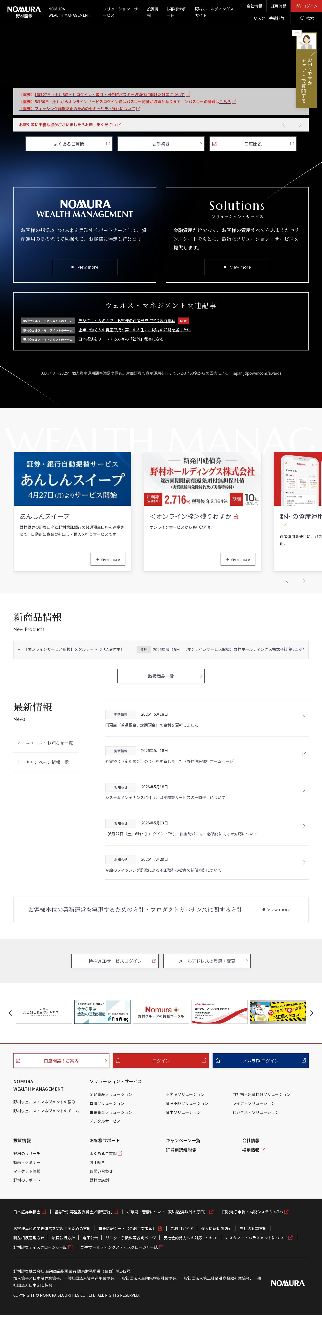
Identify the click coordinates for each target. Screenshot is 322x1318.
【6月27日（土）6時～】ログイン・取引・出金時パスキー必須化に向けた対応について (181, 856)
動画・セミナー (26, 1185)
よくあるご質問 (103, 1176)
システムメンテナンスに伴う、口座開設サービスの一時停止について (165, 820)
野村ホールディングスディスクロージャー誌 (119, 1269)
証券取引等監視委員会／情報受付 (83, 1234)
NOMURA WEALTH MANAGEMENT (38, 1107)
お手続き (97, 1185)
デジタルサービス (105, 1143)
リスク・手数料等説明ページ (131, 1260)
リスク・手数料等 (268, 18)
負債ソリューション (107, 1126)
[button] (283, 124)
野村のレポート (26, 1202)
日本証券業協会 (26, 1234)
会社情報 (254, 6)
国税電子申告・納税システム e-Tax (252, 1234)
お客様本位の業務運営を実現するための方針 (52, 1251)
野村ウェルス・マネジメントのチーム (46, 1133)
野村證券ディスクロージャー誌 (40, 1269)
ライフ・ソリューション (253, 1126)
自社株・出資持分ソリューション (261, 1117)
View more (87, 267)
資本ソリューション (183, 1134)
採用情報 (278, 6)
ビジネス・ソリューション (255, 1134)
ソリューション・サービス (116, 1104)
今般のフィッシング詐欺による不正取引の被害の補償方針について (163, 892)
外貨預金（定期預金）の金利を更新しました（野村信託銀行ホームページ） (171, 784)
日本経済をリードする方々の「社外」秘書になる (121, 339)
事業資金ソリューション (111, 1134)
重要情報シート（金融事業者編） (127, 1251)
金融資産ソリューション (111, 1117)
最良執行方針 (63, 1260)
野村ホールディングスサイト (214, 12)
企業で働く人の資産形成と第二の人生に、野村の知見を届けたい (134, 330)
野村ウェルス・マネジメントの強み (44, 1124)
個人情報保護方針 (216, 1251)
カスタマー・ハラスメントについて (256, 1260)
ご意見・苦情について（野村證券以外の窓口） (167, 1234)
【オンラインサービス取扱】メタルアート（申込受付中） (75, 672)
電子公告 (90, 1260)
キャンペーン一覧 (183, 1163)
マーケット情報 (26, 1193)
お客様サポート (105, 1163)
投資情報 (22, 1163)
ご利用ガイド (182, 1251)
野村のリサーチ (26, 1176)
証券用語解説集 (181, 1172)
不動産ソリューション (185, 1117)
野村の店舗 (99, 1202)
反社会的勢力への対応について (190, 1260)
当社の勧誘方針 (253, 1251)
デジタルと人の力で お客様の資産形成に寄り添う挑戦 (133, 320)
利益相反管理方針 (28, 1260)
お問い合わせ (101, 1193)
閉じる (313, 54)
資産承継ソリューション (187, 1126)
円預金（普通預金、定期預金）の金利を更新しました (151, 747)
